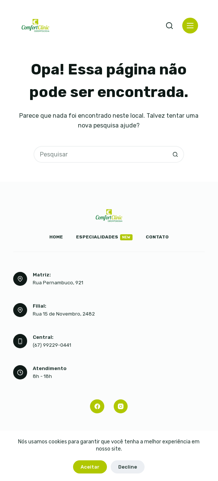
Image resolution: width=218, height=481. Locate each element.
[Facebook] (97, 406)
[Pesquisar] (169, 25)
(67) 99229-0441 (52, 345)
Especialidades (104, 237)
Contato (157, 237)
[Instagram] (121, 406)
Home (56, 237)
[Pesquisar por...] (100, 154)
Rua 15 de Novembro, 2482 (64, 314)
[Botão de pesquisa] (175, 154)
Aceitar (90, 467)
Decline (127, 467)
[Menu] (190, 25)
